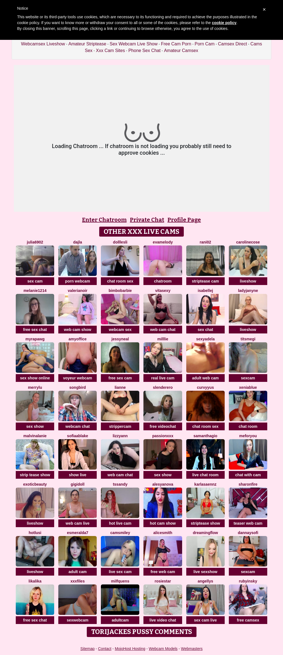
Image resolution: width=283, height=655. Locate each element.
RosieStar (162, 581)
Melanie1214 (34, 290)
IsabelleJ (205, 290)
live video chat (163, 620)
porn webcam (77, 281)
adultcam (120, 620)
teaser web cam (248, 523)
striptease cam (205, 281)
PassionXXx (162, 436)
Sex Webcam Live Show (134, 44)
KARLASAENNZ (205, 484)
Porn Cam (204, 44)
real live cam (162, 378)
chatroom (163, 281)
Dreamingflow (205, 532)
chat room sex (120, 281)
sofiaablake (77, 436)
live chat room (205, 475)
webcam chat (77, 426)
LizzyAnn (120, 436)
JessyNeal (120, 339)
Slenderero (163, 387)
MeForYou (248, 436)
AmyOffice (78, 339)
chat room (248, 426)
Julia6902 (35, 242)
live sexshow (205, 571)
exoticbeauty (35, 484)
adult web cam (205, 378)
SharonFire (248, 484)
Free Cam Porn (176, 44)
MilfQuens (120, 581)
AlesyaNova (162, 484)
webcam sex (120, 329)
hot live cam (120, 523)
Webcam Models (163, 648)
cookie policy (224, 22)
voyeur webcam (77, 378)
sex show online (35, 378)
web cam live (78, 523)
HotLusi (35, 532)
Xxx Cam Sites (110, 50)
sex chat (205, 329)
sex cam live (205, 620)
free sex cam (120, 378)
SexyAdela (205, 339)
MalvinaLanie (35, 436)
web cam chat (162, 329)
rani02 (205, 242)
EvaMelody (163, 242)
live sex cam (120, 571)
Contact (104, 648)
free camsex (248, 620)
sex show (35, 426)
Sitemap (87, 648)
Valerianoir (77, 290)
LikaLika (34, 581)
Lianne (120, 387)
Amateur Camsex (181, 50)
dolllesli (120, 242)
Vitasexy (162, 290)
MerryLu (35, 387)
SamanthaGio (205, 436)
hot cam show (162, 523)
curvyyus (205, 387)
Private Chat (147, 219)
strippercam (120, 426)
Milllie (162, 339)
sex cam (35, 281)
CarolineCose (248, 242)
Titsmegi (248, 339)
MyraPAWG (34, 339)
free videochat (163, 426)
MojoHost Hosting (130, 648)
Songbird (77, 387)
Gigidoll (78, 484)
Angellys (205, 581)
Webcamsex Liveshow (43, 44)
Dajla (77, 242)
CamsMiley (120, 532)
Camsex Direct (232, 44)
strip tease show (35, 475)
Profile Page (184, 219)
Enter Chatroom (104, 219)
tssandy (120, 484)
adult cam (78, 571)
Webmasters (192, 648)
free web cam (163, 571)
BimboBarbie (120, 290)
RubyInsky (248, 581)
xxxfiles (77, 581)
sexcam (248, 378)
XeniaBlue (248, 387)
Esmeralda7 (77, 532)
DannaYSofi (248, 532)
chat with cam (248, 475)
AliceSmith (162, 532)
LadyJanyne (248, 290)
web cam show (77, 329)
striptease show (205, 523)
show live (77, 475)
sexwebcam (77, 620)
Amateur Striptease (87, 44)
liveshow (248, 281)
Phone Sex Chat (144, 50)
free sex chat (35, 329)
